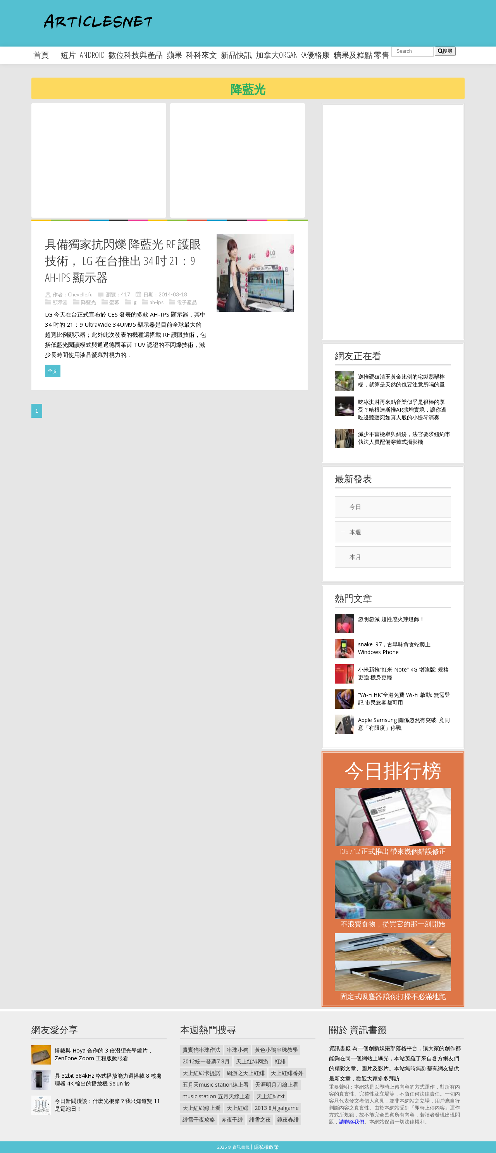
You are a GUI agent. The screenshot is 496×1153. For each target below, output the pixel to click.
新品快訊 (236, 55)
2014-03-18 (172, 294)
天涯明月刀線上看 (276, 1084)
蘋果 (174, 55)
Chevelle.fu (80, 294)
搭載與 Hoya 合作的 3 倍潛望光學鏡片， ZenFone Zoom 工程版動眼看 (104, 1054)
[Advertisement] (99, 160)
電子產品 (187, 302)
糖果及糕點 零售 (361, 55)
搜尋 (445, 51)
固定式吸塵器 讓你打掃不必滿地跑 (393, 996)
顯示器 (60, 302)
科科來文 (201, 55)
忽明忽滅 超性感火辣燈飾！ (391, 619)
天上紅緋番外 (287, 1073)
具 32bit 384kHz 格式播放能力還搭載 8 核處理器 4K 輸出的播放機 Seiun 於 (108, 1079)
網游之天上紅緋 (246, 1073)
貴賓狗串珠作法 (201, 1049)
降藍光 (88, 302)
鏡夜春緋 (288, 1119)
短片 (68, 55)
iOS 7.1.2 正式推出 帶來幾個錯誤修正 (393, 851)
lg (134, 302)
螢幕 (114, 302)
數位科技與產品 (135, 55)
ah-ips (157, 302)
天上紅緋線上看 (201, 1107)
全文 (53, 370)
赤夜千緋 (232, 1119)
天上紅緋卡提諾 (201, 1073)
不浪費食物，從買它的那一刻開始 (393, 923)
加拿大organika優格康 (293, 55)
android (92, 55)
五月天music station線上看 (216, 1084)
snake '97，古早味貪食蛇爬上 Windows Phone (394, 648)
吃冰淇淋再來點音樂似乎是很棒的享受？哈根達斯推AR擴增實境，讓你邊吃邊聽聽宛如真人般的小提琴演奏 (402, 409)
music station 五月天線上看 (216, 1096)
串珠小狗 (237, 1049)
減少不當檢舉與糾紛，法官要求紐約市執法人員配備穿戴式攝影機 (404, 437)
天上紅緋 (237, 1107)
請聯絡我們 (351, 1121)
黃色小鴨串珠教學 (276, 1049)
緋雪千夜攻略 (199, 1119)
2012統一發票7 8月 (206, 1061)
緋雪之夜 (260, 1119)
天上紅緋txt (271, 1096)
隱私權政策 (266, 1147)
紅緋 (280, 1061)
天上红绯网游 (252, 1061)
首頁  (45, 55)
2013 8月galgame (277, 1107)
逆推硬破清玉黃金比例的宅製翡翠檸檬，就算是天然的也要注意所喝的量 (401, 380)
